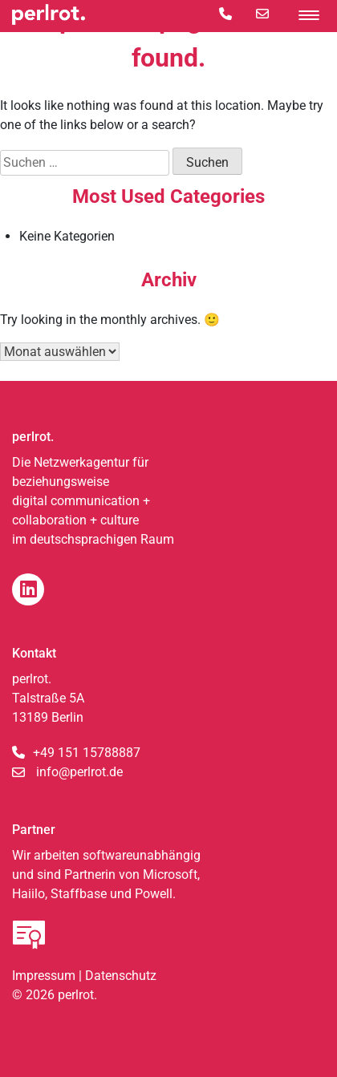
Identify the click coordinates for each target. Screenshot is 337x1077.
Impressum (43, 975)
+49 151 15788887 (86, 752)
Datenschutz (120, 975)
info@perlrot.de (79, 771)
